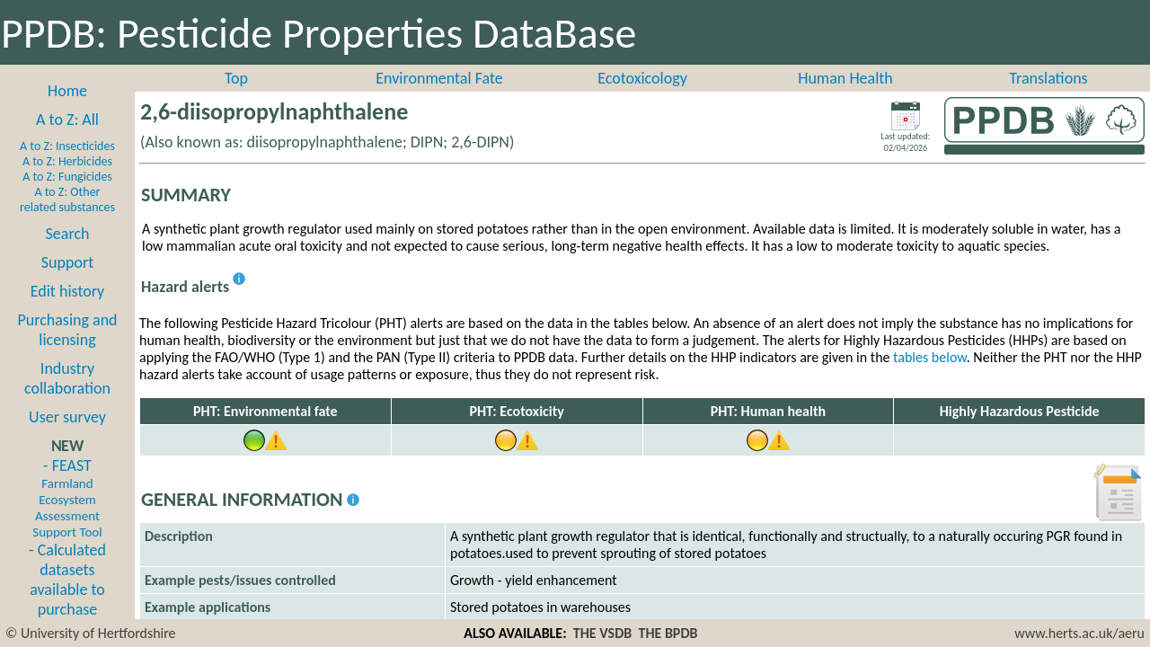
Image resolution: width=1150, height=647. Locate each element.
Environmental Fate (439, 78)
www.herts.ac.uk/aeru (1079, 633)
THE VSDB (602, 633)
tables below (930, 357)
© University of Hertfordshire (90, 633)
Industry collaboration (67, 378)
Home (67, 91)
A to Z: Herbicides (67, 161)
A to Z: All (67, 119)
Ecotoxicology (642, 78)
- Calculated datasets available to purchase (67, 579)
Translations (1048, 78)
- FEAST (67, 498)
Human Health (845, 78)
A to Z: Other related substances (67, 199)
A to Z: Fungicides (67, 176)
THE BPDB (667, 633)
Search (68, 234)
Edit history (68, 291)
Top (236, 78)
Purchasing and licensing (67, 330)
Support (67, 262)
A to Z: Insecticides (67, 146)
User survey (67, 417)
